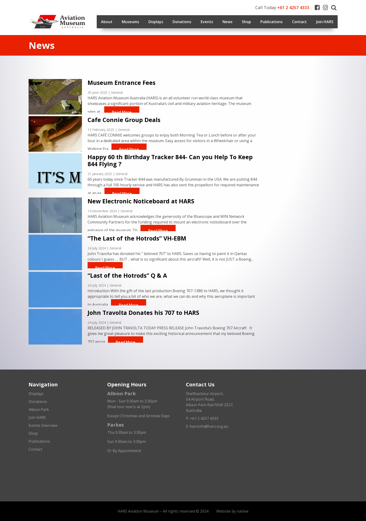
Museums (130, 21)
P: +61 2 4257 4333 (202, 418)
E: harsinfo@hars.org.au (207, 426)
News (227, 21)
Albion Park (39, 409)
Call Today (282, 7)
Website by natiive (232, 511)
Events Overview (43, 425)
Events (207, 21)
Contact (299, 21)
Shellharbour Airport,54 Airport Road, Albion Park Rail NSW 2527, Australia (209, 402)
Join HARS (324, 21)
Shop (246, 21)
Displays (155, 21)
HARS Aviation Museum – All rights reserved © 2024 (163, 511)
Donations (182, 21)
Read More (122, 112)
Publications (271, 21)
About (106, 21)
